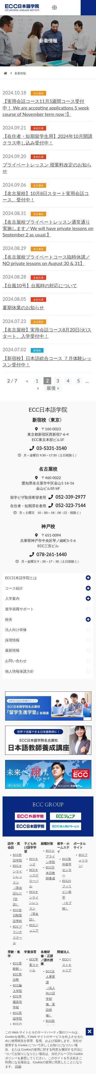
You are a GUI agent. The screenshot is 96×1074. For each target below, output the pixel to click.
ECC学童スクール (33, 964)
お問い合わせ (16, 661)
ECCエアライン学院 (50, 856)
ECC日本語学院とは (21, 578)
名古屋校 (38, 93)
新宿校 (37, 350)
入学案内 (12, 598)
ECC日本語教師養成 (50, 872)
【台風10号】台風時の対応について (40, 285)
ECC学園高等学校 (17, 1001)
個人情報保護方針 (19, 671)
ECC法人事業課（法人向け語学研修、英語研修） (50, 993)
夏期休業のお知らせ (23, 307)
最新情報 (12, 650)
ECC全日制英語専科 (17, 915)
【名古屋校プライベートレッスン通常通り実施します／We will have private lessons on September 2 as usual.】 (48, 228)
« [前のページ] (27, 381)
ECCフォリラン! (83, 860)
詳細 (18, 1066)
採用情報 (12, 640)
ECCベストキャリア (66, 964)
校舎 (8, 619)
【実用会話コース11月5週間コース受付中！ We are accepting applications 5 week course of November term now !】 (46, 107)
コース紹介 (14, 588)
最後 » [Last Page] (53, 388)
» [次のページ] (38, 388)
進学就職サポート (19, 609)
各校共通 (38, 128)
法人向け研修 (16, 629)
